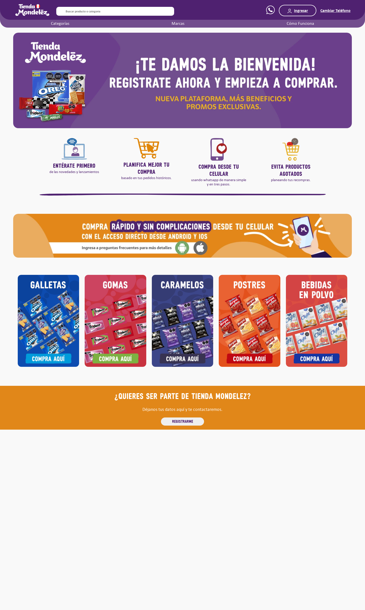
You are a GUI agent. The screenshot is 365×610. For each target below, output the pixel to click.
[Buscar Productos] (59, 11)
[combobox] (115, 11)
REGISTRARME (182, 421)
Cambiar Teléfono (335, 10)
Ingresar (301, 10)
